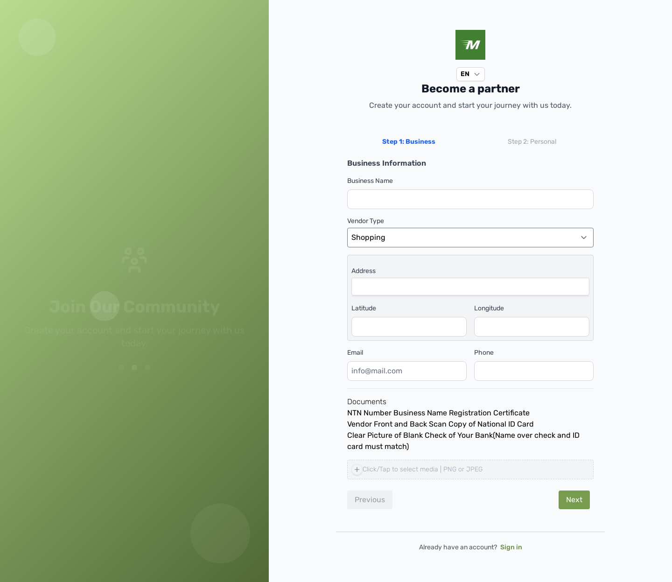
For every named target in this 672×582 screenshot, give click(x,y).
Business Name (370, 181)
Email (355, 353)
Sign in (511, 547)
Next (574, 499)
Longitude (489, 308)
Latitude (363, 308)
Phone (484, 353)
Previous (370, 499)
